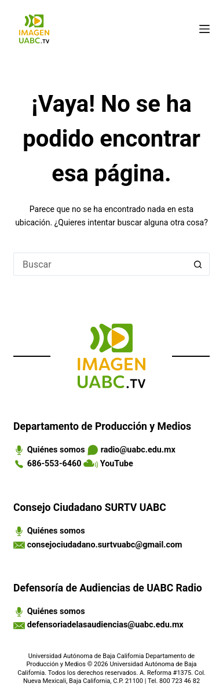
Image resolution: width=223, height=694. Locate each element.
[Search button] (198, 264)
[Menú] (204, 29)
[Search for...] (100, 264)
